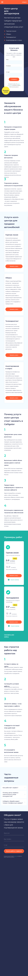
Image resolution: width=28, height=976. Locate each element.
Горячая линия (12, 553)
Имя (7, 59)
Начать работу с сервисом (14, 851)
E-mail (7, 72)
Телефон (8, 65)
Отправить (14, 79)
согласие (15, 856)
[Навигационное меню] (2, 2)
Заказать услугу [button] (14, 309)
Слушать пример (14, 579)
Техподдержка (12, 598)
